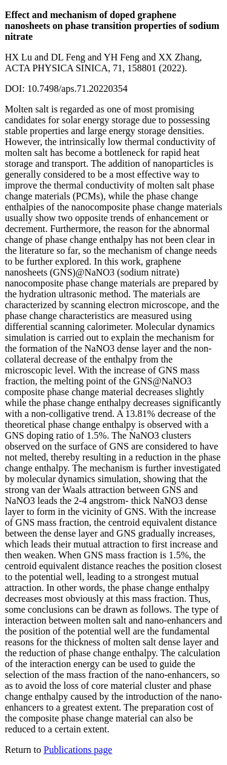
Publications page (78, 749)
